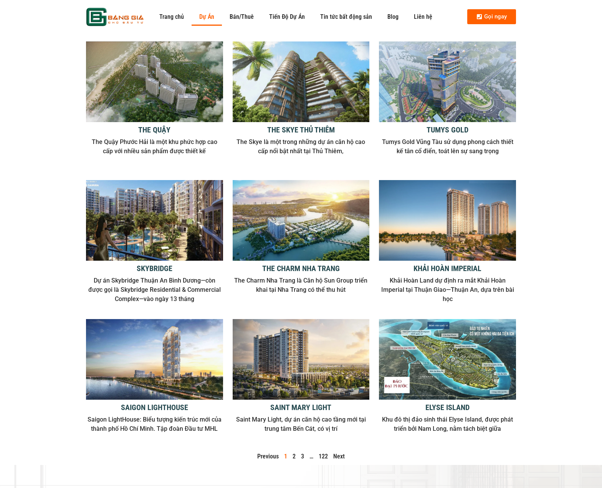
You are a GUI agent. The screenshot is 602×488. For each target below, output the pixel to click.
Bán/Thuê (242, 16)
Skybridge (154, 268)
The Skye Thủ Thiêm (301, 129)
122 (323, 456)
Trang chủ (171, 16)
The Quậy (154, 129)
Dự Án (206, 16)
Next (339, 456)
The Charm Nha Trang (301, 268)
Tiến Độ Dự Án (287, 16)
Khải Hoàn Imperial (447, 268)
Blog (393, 16)
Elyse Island (447, 407)
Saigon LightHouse (154, 407)
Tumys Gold (447, 129)
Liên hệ (423, 16)
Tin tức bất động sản (346, 16)
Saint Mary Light (300, 407)
